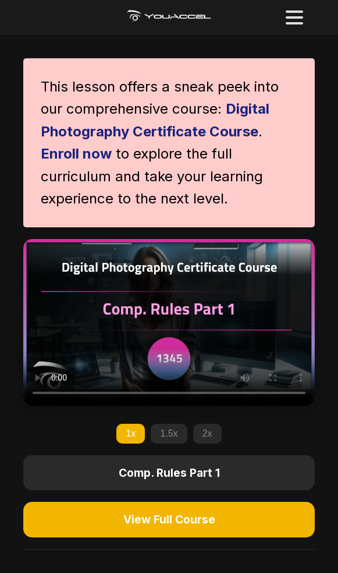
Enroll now (76, 153)
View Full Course (169, 519)
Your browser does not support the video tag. (169, 322)
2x (207, 433)
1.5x (168, 433)
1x (131, 433)
